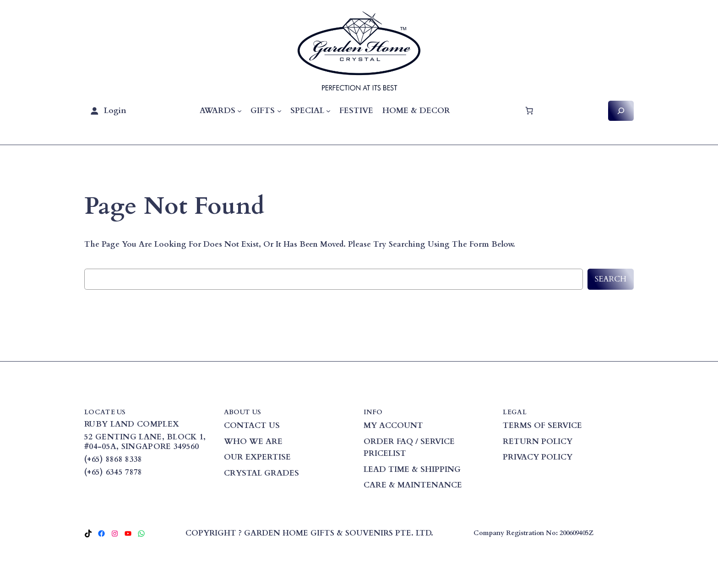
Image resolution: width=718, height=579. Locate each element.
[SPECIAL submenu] (328, 110)
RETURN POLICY (537, 441)
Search (610, 279)
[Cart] (528, 110)
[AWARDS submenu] (239, 110)
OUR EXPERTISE (257, 457)
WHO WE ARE (253, 441)
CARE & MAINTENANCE (413, 485)
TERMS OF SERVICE (542, 425)
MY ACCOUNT (393, 425)
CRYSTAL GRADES (261, 473)
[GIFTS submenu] (279, 110)
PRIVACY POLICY (537, 457)
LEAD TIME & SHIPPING (412, 469)
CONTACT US (252, 425)
